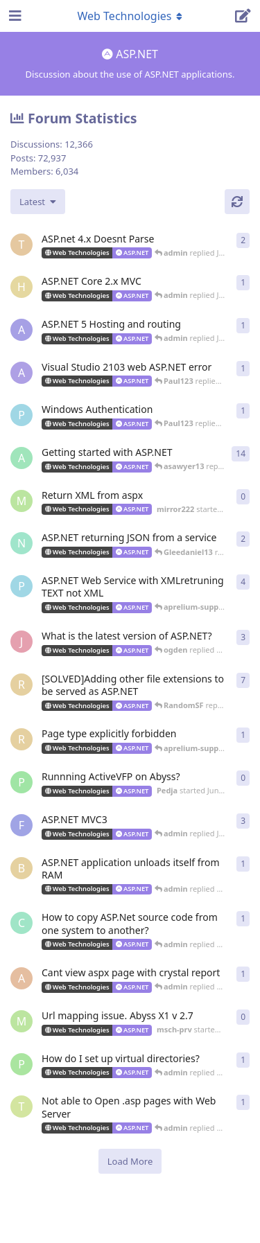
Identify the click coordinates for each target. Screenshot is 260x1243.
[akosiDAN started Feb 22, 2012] (21, 978)
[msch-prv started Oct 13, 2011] (21, 1021)
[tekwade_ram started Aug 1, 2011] (21, 1106)
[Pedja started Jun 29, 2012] (21, 782)
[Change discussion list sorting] (37, 201)
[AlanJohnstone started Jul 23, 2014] (21, 373)
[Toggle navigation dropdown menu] (130, 16)
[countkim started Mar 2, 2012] (21, 923)
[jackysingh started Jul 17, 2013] (21, 642)
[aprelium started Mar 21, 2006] (21, 458)
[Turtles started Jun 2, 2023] (21, 244)
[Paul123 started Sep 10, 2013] (21, 586)
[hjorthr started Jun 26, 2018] (21, 287)
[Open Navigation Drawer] (14, 16)
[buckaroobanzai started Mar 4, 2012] (21, 868)
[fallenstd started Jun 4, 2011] (21, 825)
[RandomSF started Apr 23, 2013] (21, 684)
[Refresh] (237, 201)
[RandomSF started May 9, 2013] (21, 739)
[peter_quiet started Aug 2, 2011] (21, 1064)
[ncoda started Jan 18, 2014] (21, 543)
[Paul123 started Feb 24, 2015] (21, 415)
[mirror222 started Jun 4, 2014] (21, 501)
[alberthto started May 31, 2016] (21, 330)
